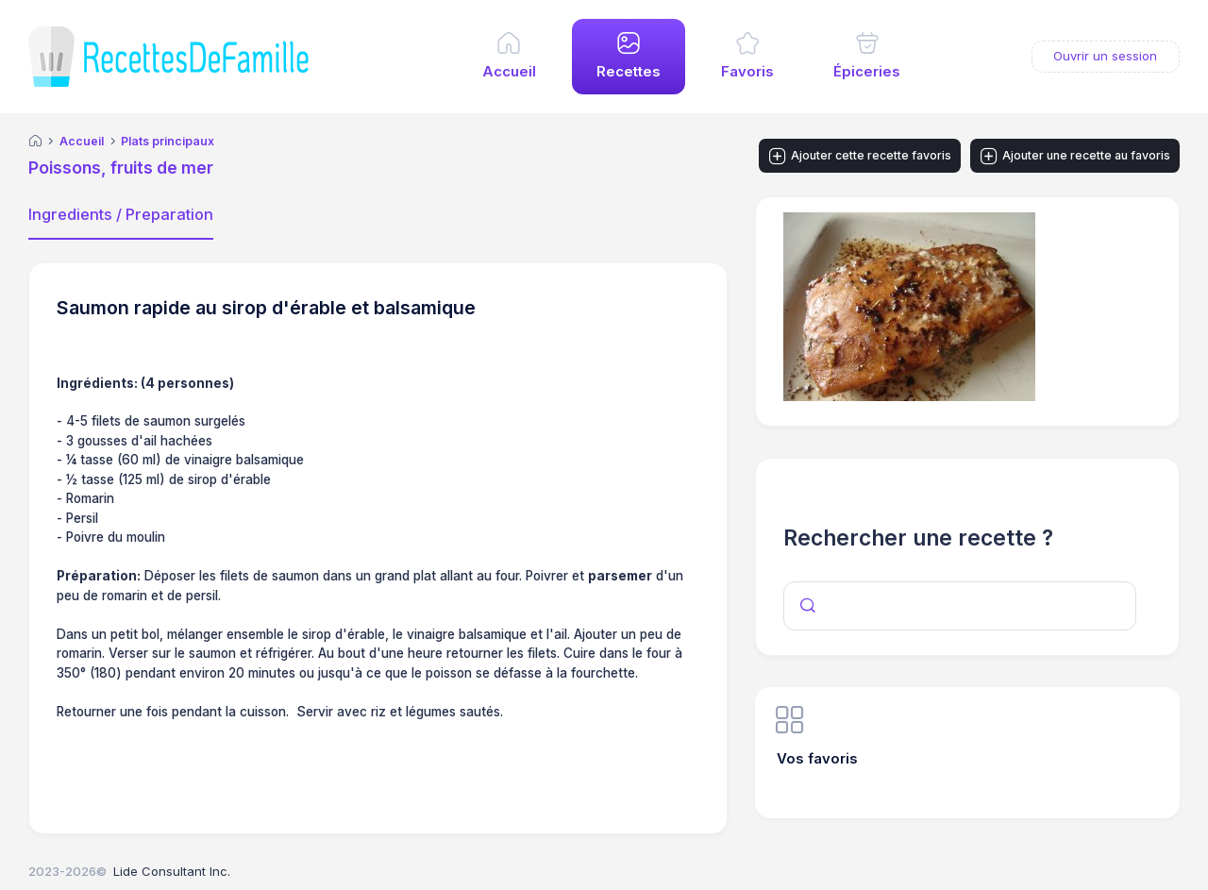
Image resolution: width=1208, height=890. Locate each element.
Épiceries (866, 71)
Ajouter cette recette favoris (860, 156)
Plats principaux (167, 141)
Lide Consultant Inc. (171, 871)
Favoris (747, 71)
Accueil (509, 71)
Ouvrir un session (1105, 55)
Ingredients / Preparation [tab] (120, 214)
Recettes (628, 71)
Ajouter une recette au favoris (1075, 156)
